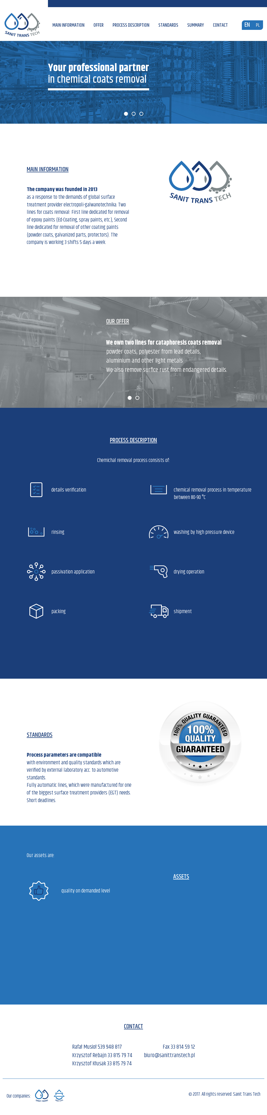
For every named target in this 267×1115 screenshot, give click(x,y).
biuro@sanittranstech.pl (169, 1055)
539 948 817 (110, 1047)
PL (258, 25)
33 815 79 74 (120, 1055)
